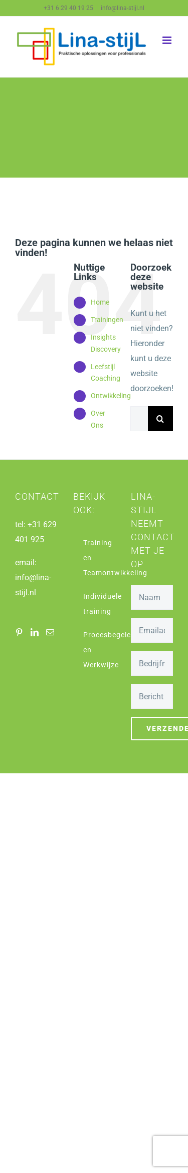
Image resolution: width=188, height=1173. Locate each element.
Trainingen (107, 320)
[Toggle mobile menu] (167, 40)
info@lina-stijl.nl (122, 8)
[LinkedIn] (35, 632)
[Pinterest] (19, 632)
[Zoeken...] (139, 418)
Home (100, 302)
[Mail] (50, 632)
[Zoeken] (160, 418)
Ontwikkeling (111, 396)
